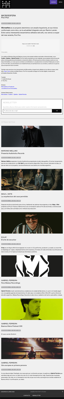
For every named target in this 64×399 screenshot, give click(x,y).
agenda (53, 2)
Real (5, 71)
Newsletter (36, 395)
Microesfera (4, 94)
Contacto (27, 395)
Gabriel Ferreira (22, 94)
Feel (9, 71)
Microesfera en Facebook (7, 86)
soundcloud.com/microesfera (9, 88)
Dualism (10, 94)
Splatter (16, 94)
